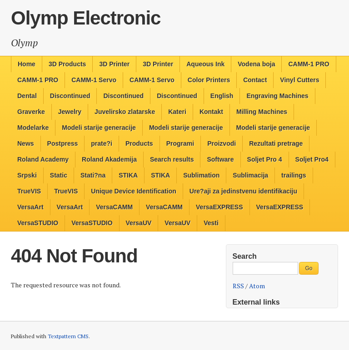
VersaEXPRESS (219, 207)
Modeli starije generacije (99, 127)
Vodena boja (256, 64)
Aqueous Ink (205, 64)
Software (220, 159)
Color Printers (209, 80)
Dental (27, 95)
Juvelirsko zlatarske (125, 111)
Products (139, 143)
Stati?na (92, 175)
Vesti (211, 223)
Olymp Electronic (85, 18)
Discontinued (70, 95)
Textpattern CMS (68, 336)
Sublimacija (250, 175)
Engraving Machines (277, 95)
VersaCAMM (114, 207)
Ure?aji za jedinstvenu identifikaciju (243, 191)
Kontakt (211, 111)
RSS (238, 285)
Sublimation (201, 175)
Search (245, 256)
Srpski (27, 175)
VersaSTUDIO (37, 223)
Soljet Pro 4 (264, 159)
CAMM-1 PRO (308, 64)
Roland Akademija (109, 159)
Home (26, 64)
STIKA (128, 175)
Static (58, 175)
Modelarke (33, 127)
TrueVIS (29, 191)
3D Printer (114, 64)
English (222, 95)
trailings (293, 175)
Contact (255, 80)
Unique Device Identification (133, 191)
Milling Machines (261, 111)
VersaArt (30, 207)
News (25, 143)
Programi (180, 143)
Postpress (62, 143)
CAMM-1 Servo (93, 80)
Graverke (31, 111)
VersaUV (139, 223)
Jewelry (69, 111)
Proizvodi (221, 143)
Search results (172, 159)
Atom (257, 285)
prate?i (101, 143)
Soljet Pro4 (312, 159)
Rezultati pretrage (276, 143)
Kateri (177, 111)
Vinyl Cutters (299, 80)
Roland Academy (43, 159)
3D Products (67, 64)
